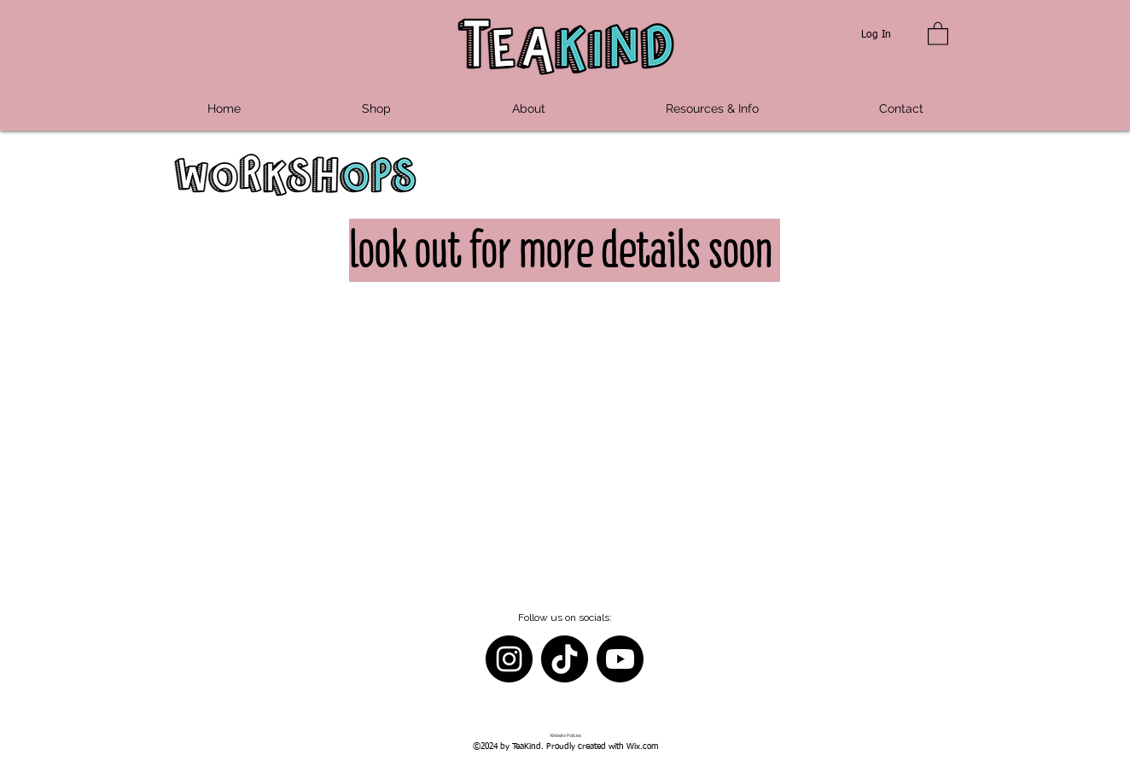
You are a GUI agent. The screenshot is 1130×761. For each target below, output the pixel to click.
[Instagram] (509, 658)
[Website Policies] (565, 736)
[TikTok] (564, 658)
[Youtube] (620, 658)
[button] (938, 32)
